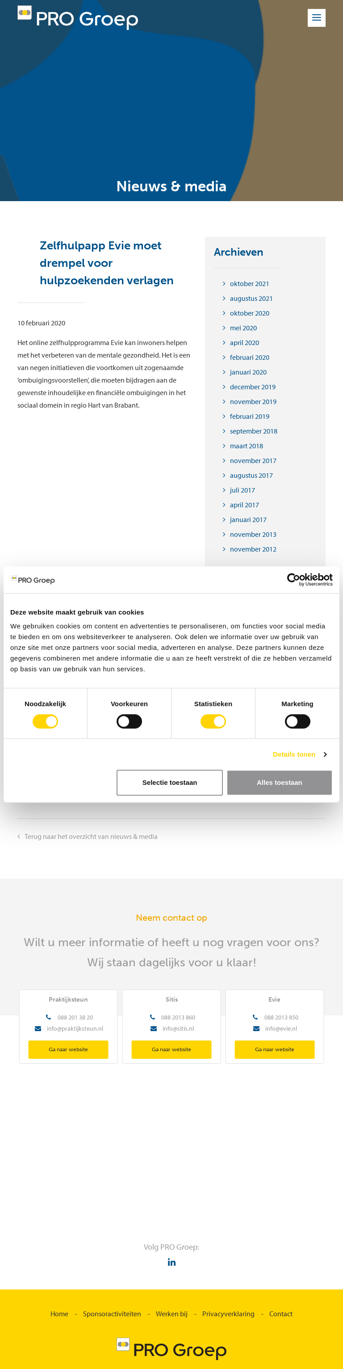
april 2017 (244, 504)
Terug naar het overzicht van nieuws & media (91, 836)
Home (59, 1313)
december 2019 (253, 386)
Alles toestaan (279, 782)
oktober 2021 (249, 283)
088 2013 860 (178, 1017)
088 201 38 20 (75, 1017)
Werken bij (172, 1313)
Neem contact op (171, 917)
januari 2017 (248, 519)
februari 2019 (249, 416)
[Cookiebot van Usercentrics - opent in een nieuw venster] (294, 579)
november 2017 (253, 460)
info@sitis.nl (178, 1028)
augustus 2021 (251, 298)
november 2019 (253, 401)
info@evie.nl (281, 1028)
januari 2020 (248, 371)
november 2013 (253, 534)
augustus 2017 (251, 475)
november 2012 (253, 548)
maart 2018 (246, 445)
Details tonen (294, 754)
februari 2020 (249, 357)
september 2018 (253, 430)
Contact (281, 1313)
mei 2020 (243, 327)
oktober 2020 (249, 312)
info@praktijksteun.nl (75, 1028)
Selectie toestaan (169, 782)
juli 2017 (242, 489)
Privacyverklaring (228, 1313)
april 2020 (244, 342)
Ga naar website (68, 1049)
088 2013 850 (281, 1017)
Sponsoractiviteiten (112, 1313)
